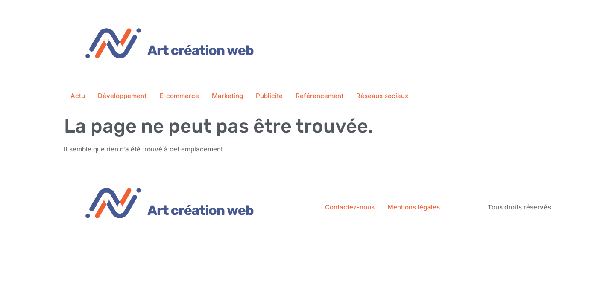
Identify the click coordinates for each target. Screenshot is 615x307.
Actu (77, 96)
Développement (122, 96)
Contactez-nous (350, 207)
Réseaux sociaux (382, 96)
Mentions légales (413, 207)
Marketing (227, 96)
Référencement (319, 96)
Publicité (269, 96)
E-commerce (179, 96)
